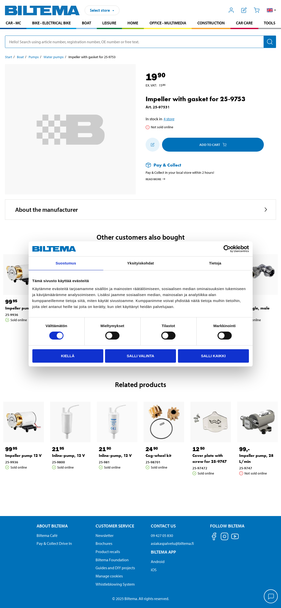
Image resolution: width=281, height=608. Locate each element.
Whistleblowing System (115, 584)
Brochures (104, 543)
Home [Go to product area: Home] (132, 22)
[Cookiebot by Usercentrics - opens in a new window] (227, 249)
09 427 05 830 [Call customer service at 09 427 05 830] (162, 535)
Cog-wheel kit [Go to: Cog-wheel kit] (158, 455)
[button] (271, 10)
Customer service (115, 526)
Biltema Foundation (112, 559)
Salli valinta (140, 356)
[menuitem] (13, 23)
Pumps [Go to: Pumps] (34, 57)
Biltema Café (47, 535)
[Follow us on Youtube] (235, 539)
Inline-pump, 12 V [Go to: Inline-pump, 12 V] (68, 455)
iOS (154, 569)
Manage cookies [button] (109, 575)
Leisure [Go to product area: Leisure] (109, 22)
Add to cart (212, 144)
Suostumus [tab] (66, 263)
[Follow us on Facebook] (214, 537)
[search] (140, 42)
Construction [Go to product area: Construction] (211, 22)
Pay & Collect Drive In (54, 543)
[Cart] (256, 10)
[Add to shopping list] (153, 145)
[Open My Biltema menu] (231, 10)
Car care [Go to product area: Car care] (244, 22)
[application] (271, 597)
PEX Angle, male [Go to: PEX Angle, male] (254, 308)
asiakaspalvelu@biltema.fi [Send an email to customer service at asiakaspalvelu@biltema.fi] (172, 543)
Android (158, 561)
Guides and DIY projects (115, 567)
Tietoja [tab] (215, 263)
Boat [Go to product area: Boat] (86, 22)
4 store (169, 118)
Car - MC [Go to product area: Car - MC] (13, 22)
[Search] (270, 42)
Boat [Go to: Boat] (20, 57)
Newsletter (104, 535)
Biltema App (163, 552)
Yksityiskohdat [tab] (140, 263)
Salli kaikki (213, 356)
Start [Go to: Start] (8, 57)
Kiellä (67, 356)
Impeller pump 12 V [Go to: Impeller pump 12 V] (23, 308)
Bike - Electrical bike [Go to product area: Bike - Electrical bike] (51, 22)
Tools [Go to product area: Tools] (269, 22)
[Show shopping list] (244, 10)
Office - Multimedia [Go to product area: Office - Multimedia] (168, 22)
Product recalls (108, 551)
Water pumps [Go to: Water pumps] (54, 57)
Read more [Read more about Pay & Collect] (156, 179)
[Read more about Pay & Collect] (206, 165)
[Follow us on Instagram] (224, 537)
